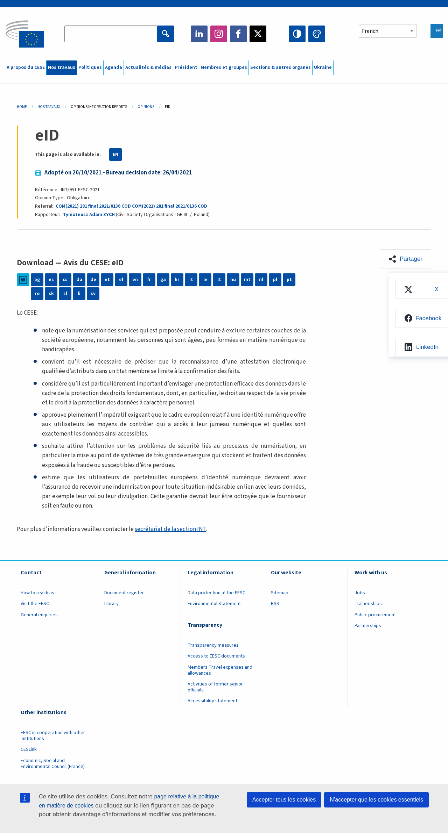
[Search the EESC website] (110, 34)
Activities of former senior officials (215, 687)
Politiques (90, 67)
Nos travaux (61, 67)
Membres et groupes (224, 67)
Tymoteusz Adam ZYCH (89, 214)
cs (65, 279)
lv (205, 279)
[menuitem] (421, 289)
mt (247, 279)
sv (93, 293)
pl (275, 279)
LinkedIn (199, 34)
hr (177, 279)
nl (261, 279)
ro (37, 293)
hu (233, 279)
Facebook (238, 34)
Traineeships (368, 603)
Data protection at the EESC (216, 592)
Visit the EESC (35, 603)
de (93, 279)
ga (163, 279)
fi (79, 293)
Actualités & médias (148, 67)
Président (186, 67)
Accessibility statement (212, 700)
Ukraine (323, 67)
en (135, 279)
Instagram (218, 34)
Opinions (146, 106)
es (51, 279)
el (121, 279)
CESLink (29, 749)
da (79, 279)
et (107, 279)
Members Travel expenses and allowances (220, 670)
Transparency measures (213, 645)
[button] (405, 258)
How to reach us (37, 592)
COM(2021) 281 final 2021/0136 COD (93, 206)
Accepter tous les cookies (284, 800)
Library (111, 603)
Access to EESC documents (216, 656)
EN (115, 154)
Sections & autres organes (280, 67)
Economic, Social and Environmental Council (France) (53, 763)
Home (22, 106)
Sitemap (279, 592)
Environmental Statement (214, 603)
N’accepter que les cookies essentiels (376, 800)
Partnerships (368, 625)
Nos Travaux (48, 106)
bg (37, 279)
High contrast (297, 34)
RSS (275, 603)
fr (149, 279)
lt (219, 279)
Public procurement (375, 614)
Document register (124, 592)
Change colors (316, 34)
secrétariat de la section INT (170, 529)
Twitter (258, 34)
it (191, 279)
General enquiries (39, 614)
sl (65, 293)
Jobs (360, 592)
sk (51, 293)
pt (289, 279)
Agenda (113, 67)
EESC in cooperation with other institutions (53, 735)
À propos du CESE (26, 67)
